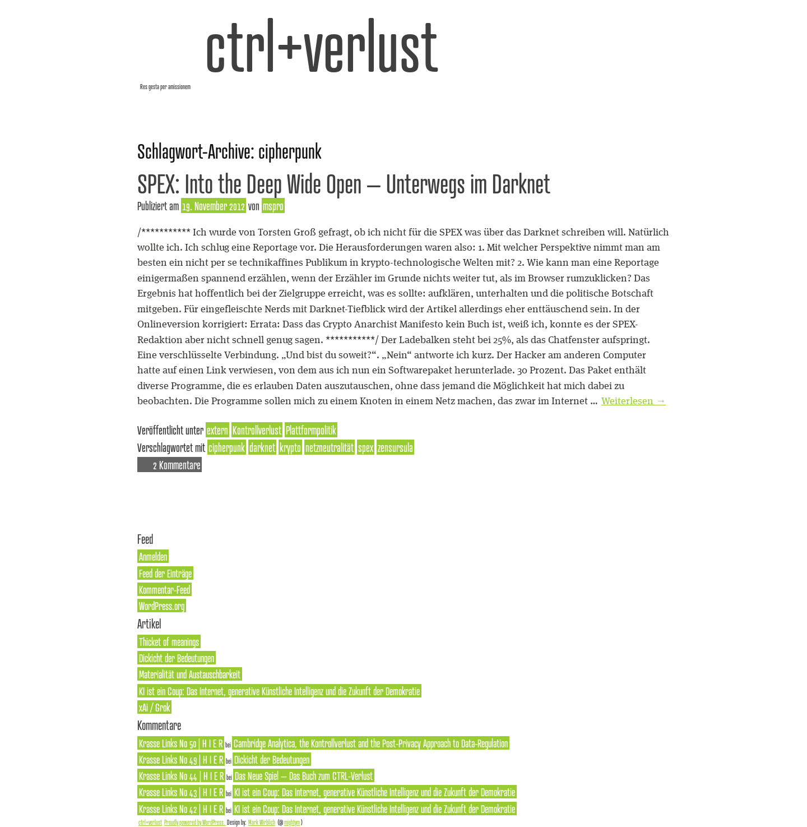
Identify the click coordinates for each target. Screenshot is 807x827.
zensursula (395, 447)
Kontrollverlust (257, 429)
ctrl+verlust (321, 44)
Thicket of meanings (169, 641)
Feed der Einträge (165, 573)
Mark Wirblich (261, 821)
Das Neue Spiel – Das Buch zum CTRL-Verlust (304, 775)
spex (365, 447)
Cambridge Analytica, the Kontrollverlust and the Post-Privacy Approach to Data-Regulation (371, 743)
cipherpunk (226, 447)
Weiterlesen (633, 401)
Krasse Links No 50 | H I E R (180, 743)
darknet (262, 447)
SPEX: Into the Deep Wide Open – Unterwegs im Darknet (343, 183)
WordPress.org (161, 605)
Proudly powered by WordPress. (195, 821)
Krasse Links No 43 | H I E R (181, 791)
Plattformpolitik (311, 429)
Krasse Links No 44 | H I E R (181, 775)
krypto (290, 447)
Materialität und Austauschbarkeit (189, 674)
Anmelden (153, 556)
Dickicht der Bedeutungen (176, 657)
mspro (273, 205)
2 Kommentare (177, 464)
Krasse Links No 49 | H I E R (181, 759)
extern (217, 429)
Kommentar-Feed (164, 589)
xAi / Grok (154, 707)
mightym (292, 821)
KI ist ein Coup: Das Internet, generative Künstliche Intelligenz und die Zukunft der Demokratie (279, 690)
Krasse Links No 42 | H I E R (181, 808)
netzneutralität (329, 447)
